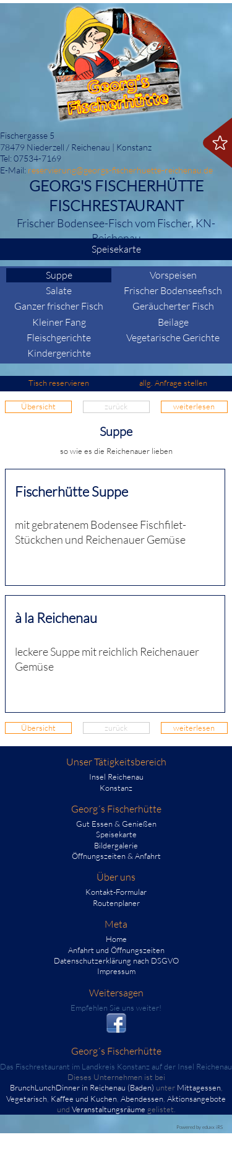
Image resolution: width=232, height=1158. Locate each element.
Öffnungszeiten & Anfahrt (116, 856)
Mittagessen (199, 1087)
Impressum (116, 971)
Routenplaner (116, 903)
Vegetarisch (26, 1099)
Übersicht (38, 406)
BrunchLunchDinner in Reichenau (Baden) (82, 1087)
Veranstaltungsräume (108, 1109)
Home (116, 939)
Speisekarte (158, 249)
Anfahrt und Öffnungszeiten (116, 950)
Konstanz (116, 788)
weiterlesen (194, 406)
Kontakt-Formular (116, 892)
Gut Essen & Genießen (116, 824)
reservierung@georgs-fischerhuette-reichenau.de (120, 170)
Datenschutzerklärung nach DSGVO (116, 960)
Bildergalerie (116, 845)
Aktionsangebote (196, 1099)
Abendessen (142, 1099)
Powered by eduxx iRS (199, 1126)
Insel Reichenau (116, 776)
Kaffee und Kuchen (84, 1099)
